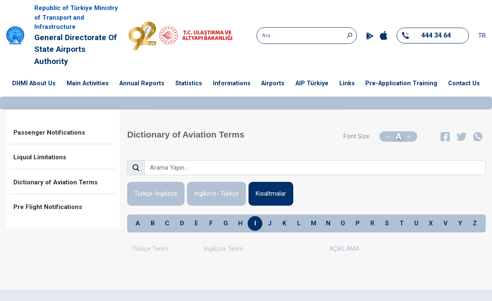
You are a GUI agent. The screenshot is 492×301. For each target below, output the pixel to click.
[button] (349, 35)
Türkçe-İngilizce (155, 193)
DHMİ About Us (34, 83)
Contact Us (464, 83)
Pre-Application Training (401, 83)
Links (347, 83)
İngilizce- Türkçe (216, 193)
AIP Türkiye (311, 83)
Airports (272, 83)
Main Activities (88, 83)
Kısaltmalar (271, 193)
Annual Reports (141, 83)
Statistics (188, 83)
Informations (232, 83)
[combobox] (304, 35)
